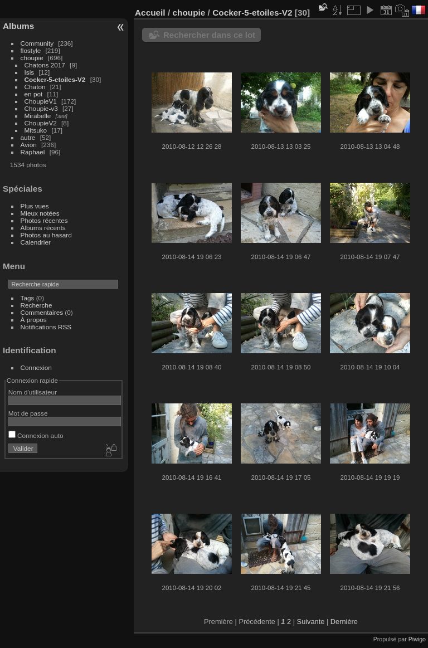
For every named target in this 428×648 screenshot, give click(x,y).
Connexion (36, 367)
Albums (18, 26)
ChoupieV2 (41, 122)
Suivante (311, 621)
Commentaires (42, 312)
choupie (32, 57)
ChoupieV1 (41, 101)
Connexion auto (36, 435)
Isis (30, 72)
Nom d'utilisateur (32, 392)
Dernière (344, 621)
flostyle (31, 50)
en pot (34, 94)
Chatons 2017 (45, 65)
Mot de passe (28, 413)
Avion (29, 144)
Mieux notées (40, 213)
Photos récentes (44, 220)
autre (28, 137)
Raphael (33, 151)
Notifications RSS (46, 326)
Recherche (36, 305)
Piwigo (417, 639)
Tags (28, 297)
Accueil (150, 12)
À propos (34, 319)
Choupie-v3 (41, 108)
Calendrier (36, 242)
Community (37, 43)
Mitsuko (36, 130)
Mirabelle (38, 115)
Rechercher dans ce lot (209, 35)
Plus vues (35, 205)
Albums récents (43, 227)
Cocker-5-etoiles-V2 (55, 79)
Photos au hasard (46, 234)
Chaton (35, 86)
